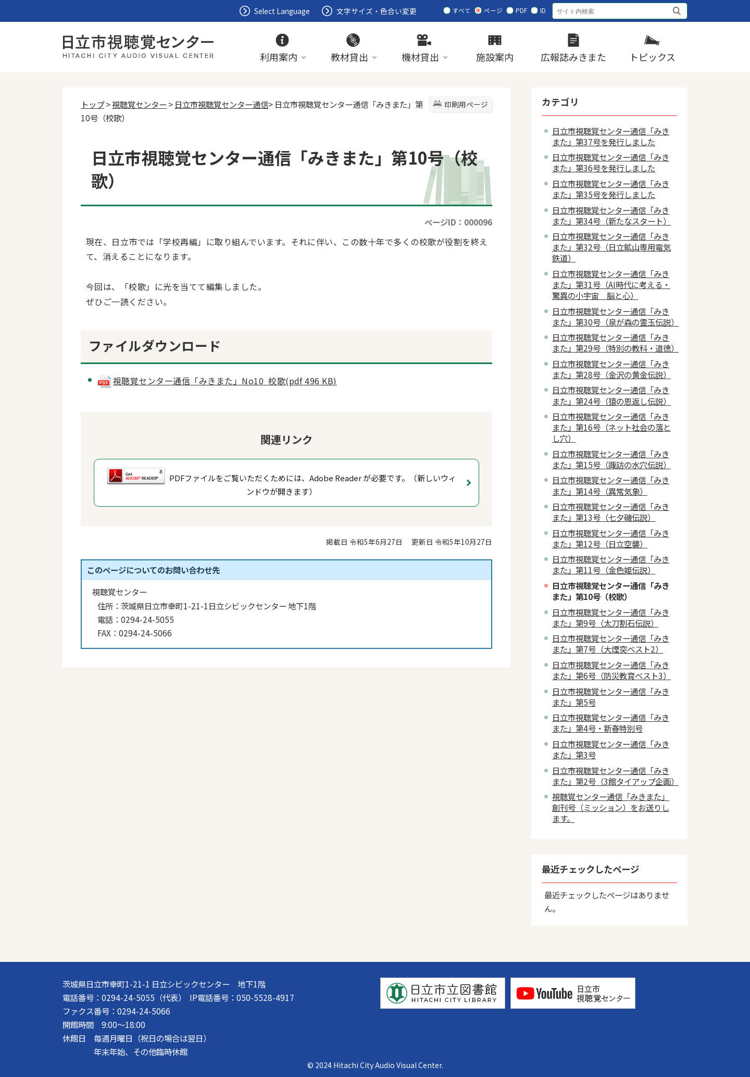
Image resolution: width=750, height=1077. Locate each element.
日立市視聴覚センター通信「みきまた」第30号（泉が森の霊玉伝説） (615, 316)
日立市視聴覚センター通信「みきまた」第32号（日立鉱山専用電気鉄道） (611, 247)
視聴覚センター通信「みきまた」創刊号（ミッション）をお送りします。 (610, 807)
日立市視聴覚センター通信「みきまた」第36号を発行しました (610, 162)
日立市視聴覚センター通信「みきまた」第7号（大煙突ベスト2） (610, 643)
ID (543, 10)
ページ (493, 10)
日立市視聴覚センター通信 (221, 104)
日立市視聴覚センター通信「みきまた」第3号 (610, 749)
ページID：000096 (458, 222)
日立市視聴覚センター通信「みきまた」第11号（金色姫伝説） (610, 564)
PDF (521, 10)
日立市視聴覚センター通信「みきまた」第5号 (610, 696)
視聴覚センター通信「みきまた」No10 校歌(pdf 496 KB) (217, 380)
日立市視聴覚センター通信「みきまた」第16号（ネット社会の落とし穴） (611, 427)
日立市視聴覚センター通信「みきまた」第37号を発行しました (610, 136)
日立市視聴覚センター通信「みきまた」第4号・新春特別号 (610, 722)
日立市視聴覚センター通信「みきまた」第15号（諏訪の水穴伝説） (611, 459)
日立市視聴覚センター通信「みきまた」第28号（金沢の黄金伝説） (611, 369)
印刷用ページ (466, 104)
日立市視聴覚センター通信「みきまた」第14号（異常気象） (610, 485)
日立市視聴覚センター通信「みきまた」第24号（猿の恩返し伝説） (611, 395)
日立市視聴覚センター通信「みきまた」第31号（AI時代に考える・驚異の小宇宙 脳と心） (611, 284)
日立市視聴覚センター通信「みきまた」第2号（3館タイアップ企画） (615, 776)
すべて (462, 10)
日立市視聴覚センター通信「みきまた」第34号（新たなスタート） (611, 215)
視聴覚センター (139, 104)
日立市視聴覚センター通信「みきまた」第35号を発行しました (610, 189)
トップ (92, 104)
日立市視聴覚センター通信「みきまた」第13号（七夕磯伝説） (610, 511)
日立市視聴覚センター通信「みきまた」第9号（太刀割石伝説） (610, 617)
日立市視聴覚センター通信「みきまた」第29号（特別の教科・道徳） (615, 342)
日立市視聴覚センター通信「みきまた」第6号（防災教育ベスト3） (611, 670)
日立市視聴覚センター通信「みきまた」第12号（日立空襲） (610, 538)
